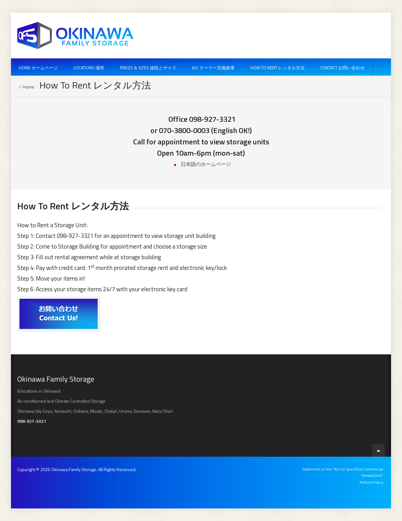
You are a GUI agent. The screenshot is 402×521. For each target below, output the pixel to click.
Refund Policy (371, 482)
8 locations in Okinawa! (39, 391)
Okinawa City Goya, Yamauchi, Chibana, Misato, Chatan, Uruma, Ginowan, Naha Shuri (95, 411)
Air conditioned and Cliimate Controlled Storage (61, 401)
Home (28, 86)
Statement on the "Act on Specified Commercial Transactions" (342, 472)
